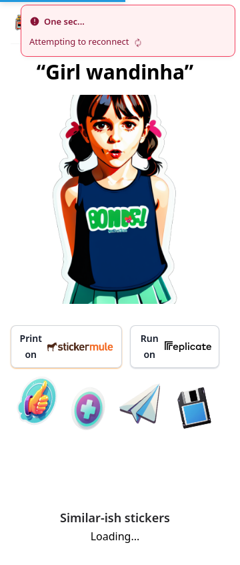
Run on (176, 346)
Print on (67, 346)
